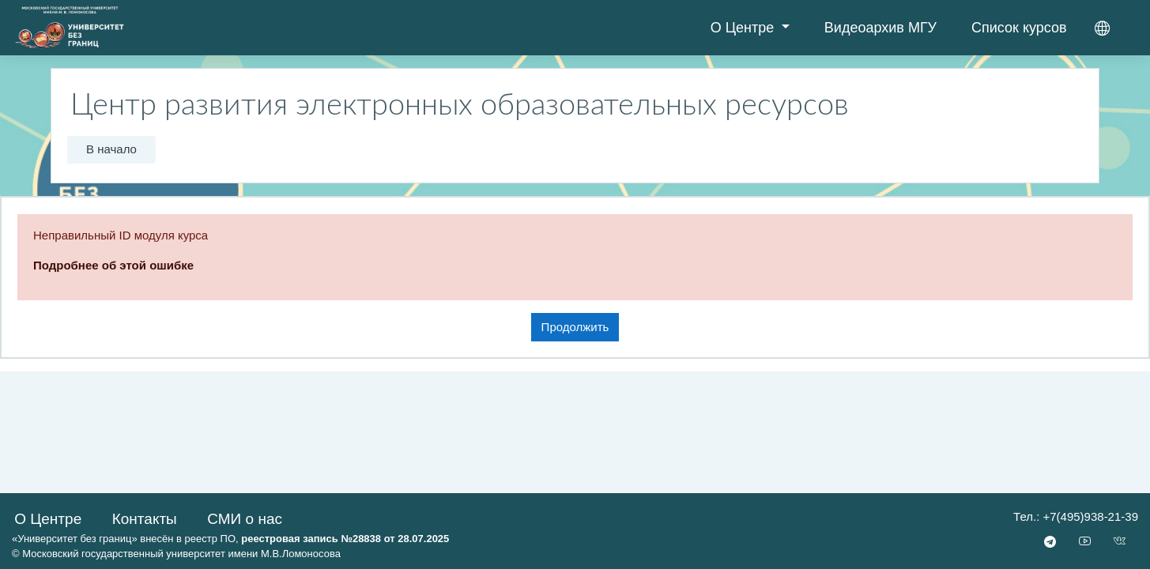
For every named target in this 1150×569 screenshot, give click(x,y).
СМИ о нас (244, 519)
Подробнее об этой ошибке (113, 265)
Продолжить (575, 326)
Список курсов (1019, 28)
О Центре (745, 28)
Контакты (144, 519)
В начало (111, 149)
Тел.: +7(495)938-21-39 (1075, 516)
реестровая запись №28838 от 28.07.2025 (345, 539)
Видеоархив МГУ (880, 28)
